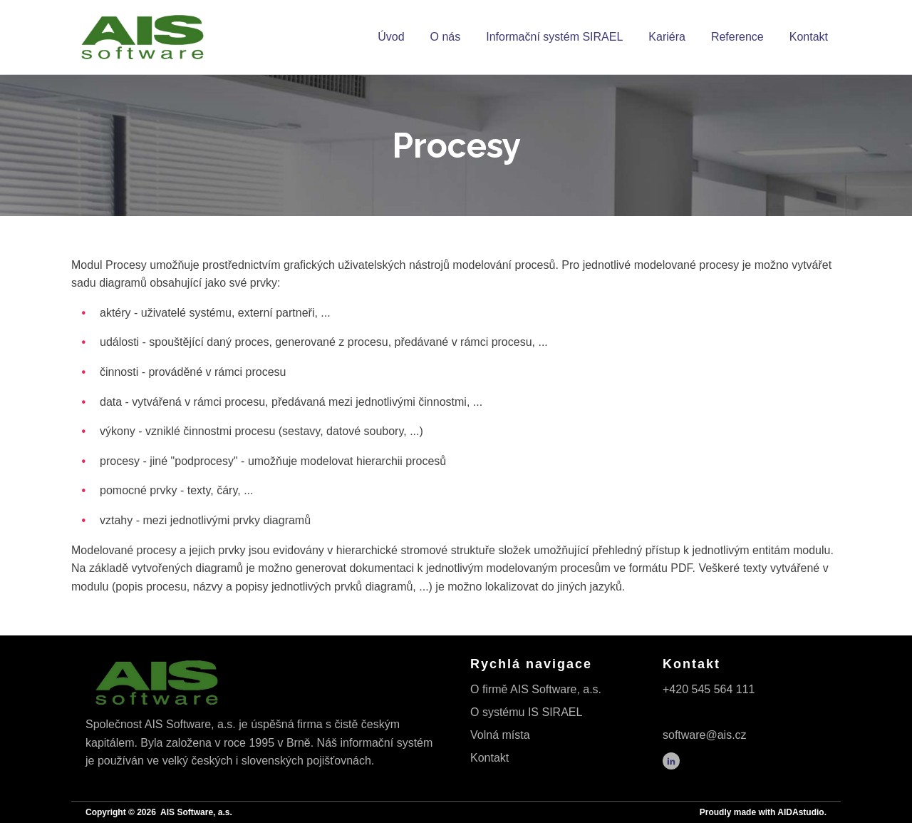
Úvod (391, 37)
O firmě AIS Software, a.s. (535, 689)
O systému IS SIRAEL (526, 712)
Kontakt (808, 37)
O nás (445, 37)
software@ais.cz (705, 735)
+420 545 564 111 (709, 689)
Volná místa (500, 735)
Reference (737, 37)
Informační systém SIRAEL (554, 37)
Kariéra (666, 37)
